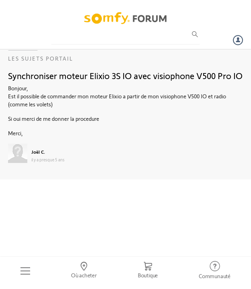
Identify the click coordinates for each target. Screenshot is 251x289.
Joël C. (38, 152)
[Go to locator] (84, 271)
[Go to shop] (147, 271)
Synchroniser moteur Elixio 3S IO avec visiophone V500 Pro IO (125, 75)
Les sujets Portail (40, 58)
